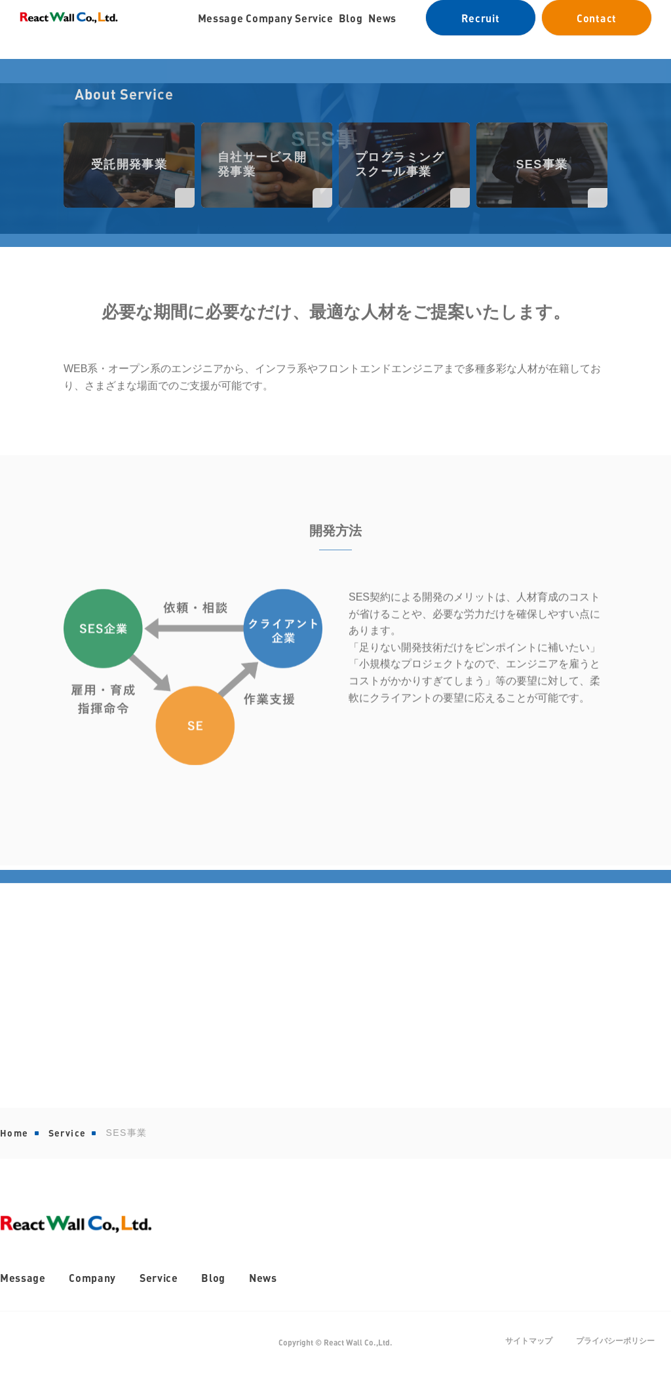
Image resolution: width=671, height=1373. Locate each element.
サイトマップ (528, 1340)
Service (67, 1132)
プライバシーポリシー (615, 1340)
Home (14, 1132)
